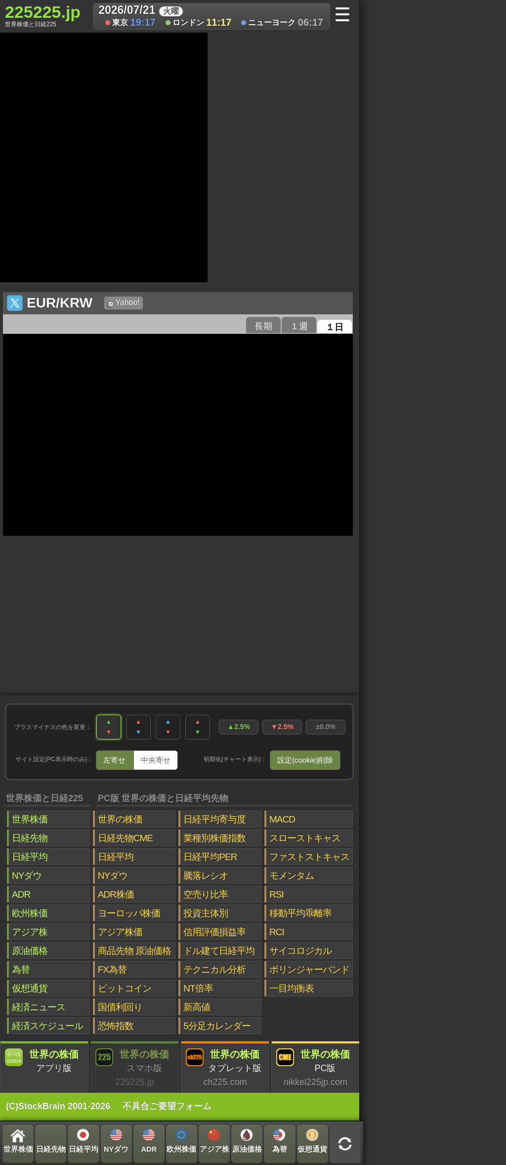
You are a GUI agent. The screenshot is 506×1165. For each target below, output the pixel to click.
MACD (282, 819)
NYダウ (27, 875)
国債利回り (120, 1007)
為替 (21, 969)
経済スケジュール (47, 1026)
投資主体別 (205, 913)
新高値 (196, 1007)
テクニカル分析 (214, 969)
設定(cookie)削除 (305, 760)
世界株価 (29, 819)
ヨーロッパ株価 (129, 913)
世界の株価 (120, 819)
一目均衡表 (291, 988)
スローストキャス (304, 838)
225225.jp (43, 15)
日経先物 (29, 838)
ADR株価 (116, 894)
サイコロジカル (300, 951)
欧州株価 (29, 913)
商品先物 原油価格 (134, 951)
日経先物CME (125, 838)
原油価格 (29, 951)
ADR (21, 894)
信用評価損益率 (214, 932)
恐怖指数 (115, 1026)
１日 (334, 327)
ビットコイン (124, 988)
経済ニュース (38, 1007)
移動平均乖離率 (300, 913)
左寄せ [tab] (114, 760)
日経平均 (29, 857)
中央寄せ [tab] (155, 760)
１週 (299, 326)
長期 (263, 326)
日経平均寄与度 (214, 819)
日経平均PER (210, 857)
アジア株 (29, 932)
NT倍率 (197, 988)
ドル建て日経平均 (218, 951)
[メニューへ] (345, 15)
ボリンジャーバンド (309, 969)
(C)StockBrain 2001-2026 (58, 1106)
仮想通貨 (29, 988)
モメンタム (291, 875)
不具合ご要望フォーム (167, 1106)
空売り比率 (205, 894)
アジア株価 (120, 932)
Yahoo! (123, 303)
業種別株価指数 (214, 838)
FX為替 (112, 969)
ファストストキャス (309, 857)
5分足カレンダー (217, 1026)
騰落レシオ (205, 875)
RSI (276, 894)
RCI (276, 932)
